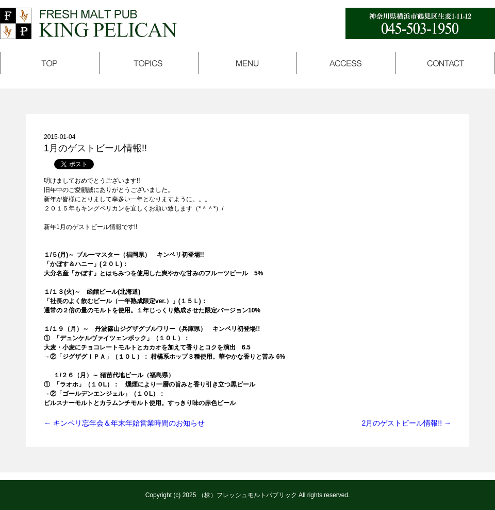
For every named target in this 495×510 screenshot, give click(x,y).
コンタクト (445, 63)
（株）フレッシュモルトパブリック (247, 495)
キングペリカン (88, 23)
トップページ (49, 63)
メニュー (247, 63)
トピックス (148, 63)
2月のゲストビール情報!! (406, 423)
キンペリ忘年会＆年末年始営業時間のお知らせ (124, 423)
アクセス (346, 63)
